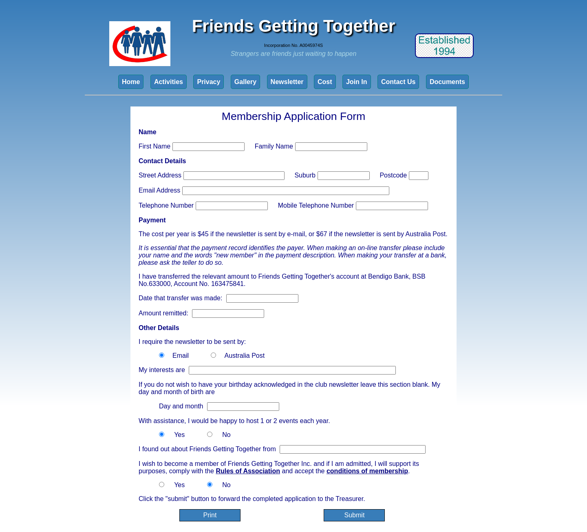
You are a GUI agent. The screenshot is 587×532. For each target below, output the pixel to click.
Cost (325, 81)
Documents (447, 81)
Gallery (245, 81)
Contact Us (398, 81)
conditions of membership (367, 471)
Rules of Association (248, 471)
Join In (356, 81)
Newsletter (287, 81)
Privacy (208, 81)
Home (131, 81)
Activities (168, 81)
